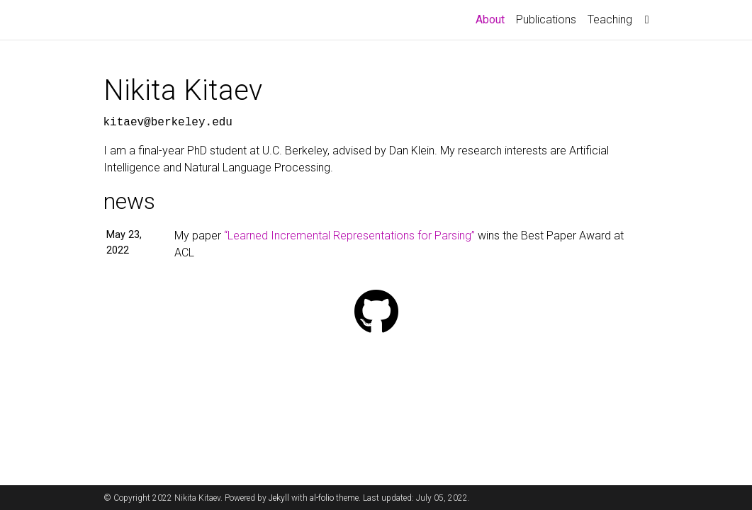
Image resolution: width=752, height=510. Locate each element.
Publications (546, 19)
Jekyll (279, 498)
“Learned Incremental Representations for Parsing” (349, 235)
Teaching (610, 19)
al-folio (322, 498)
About (493, 18)
